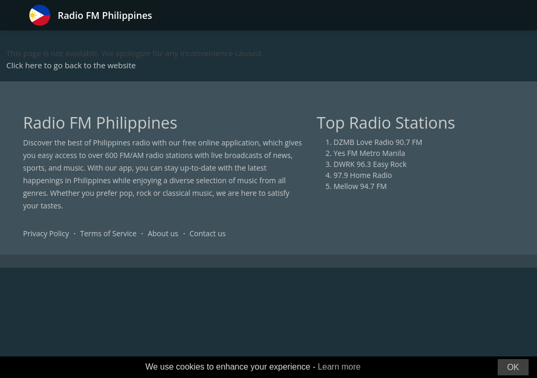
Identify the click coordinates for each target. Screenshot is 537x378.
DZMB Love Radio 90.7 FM (378, 142)
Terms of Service (108, 233)
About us (163, 233)
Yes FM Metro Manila (369, 153)
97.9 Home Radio (363, 175)
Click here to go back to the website (71, 65)
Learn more (339, 366)
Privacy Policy (46, 233)
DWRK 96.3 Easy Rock (370, 164)
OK (513, 367)
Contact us (207, 233)
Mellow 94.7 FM (360, 186)
